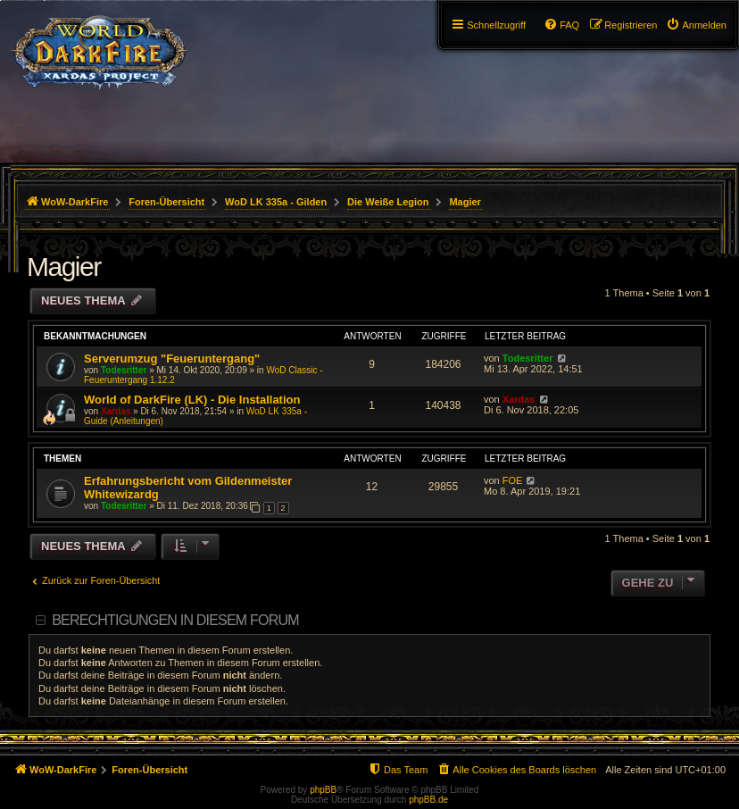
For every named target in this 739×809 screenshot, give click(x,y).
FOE (512, 480)
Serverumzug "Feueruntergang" (172, 358)
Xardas (115, 411)
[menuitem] (696, 25)
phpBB (323, 790)
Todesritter (124, 370)
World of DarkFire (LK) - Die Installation (192, 399)
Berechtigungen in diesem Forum (175, 620)
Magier (64, 266)
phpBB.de (428, 800)
